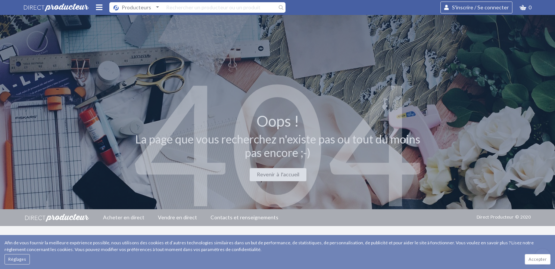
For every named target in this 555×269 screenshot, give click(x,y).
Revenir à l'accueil (278, 174)
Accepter (538, 259)
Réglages (17, 259)
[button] (525, 7)
